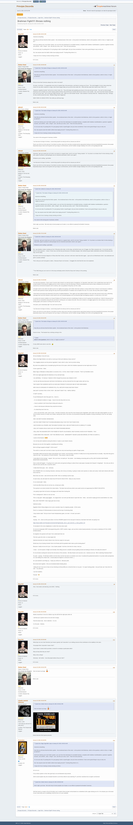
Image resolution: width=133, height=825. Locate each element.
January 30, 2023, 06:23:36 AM (39, 353)
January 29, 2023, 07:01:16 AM (39, 233)
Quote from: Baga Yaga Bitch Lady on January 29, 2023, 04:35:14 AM (51, 743)
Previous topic (105, 25)
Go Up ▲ (115, 823)
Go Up (18, 807)
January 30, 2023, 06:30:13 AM (39, 583)
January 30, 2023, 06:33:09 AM (39, 639)
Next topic (112, 25)
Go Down (19, 29)
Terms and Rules (109, 823)
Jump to (94, 813)
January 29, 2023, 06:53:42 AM (39, 150)
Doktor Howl (22, 65)
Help (104, 823)
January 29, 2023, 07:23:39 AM (39, 279)
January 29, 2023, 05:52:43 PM (39, 318)
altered (20, 107)
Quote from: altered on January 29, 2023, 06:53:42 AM (48, 236)
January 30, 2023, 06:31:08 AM (39, 611)
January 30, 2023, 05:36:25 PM (39, 700)
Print (114, 29)
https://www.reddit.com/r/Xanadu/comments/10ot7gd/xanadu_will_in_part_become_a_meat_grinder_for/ (59, 523)
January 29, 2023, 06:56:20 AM (39, 185)
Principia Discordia (25, 6)
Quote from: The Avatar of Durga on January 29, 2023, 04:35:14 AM (51, 68)
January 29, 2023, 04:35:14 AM (39, 34)
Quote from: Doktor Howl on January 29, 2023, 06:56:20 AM (49, 782)
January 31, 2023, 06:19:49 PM (39, 740)
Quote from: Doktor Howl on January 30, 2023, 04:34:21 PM (49, 704)
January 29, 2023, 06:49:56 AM (39, 64)
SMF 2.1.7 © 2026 (19, 823)
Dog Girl (20, 34)
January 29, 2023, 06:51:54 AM (39, 107)
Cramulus (21, 740)
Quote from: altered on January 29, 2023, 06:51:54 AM (48, 189)
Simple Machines (27, 823)
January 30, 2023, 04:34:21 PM (39, 667)
